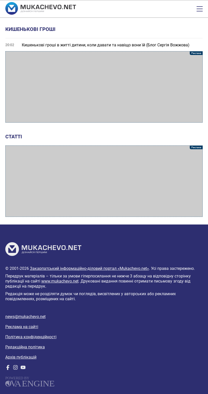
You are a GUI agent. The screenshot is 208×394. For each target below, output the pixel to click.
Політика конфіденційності (30, 336)
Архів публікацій (20, 357)
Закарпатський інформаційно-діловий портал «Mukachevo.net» (89, 268)
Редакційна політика (25, 347)
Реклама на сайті (21, 326)
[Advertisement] (104, 86)
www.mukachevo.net (60, 281)
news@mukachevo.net (25, 316)
